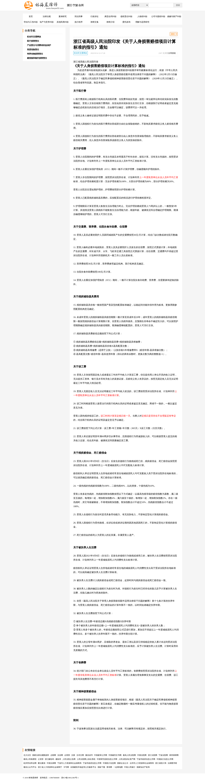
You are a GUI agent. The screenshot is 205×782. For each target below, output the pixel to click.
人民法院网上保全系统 (86, 759)
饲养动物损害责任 (35, 54)
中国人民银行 (129, 767)
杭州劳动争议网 (29, 763)
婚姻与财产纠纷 (174, 16)
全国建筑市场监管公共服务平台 (83, 767)
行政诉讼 (95, 16)
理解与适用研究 (142, 22)
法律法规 (47, 16)
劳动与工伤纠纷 (31, 22)
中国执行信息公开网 (165, 759)
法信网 (60, 755)
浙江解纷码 (49, 759)
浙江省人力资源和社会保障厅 (50, 767)
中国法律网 (51, 763)
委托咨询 (126, 22)
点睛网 (53, 755)
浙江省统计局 (160, 763)
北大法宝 (27, 755)
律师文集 (95, 22)
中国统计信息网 (109, 763)
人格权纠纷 (142, 16)
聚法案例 (41, 763)
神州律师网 (174, 755)
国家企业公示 (122, 763)
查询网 (109, 767)
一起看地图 (118, 767)
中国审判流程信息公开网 (107, 759)
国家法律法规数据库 (40, 755)
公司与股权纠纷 (158, 16)
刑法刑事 (79, 16)
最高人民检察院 (29, 759)
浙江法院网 (152, 755)
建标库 (58, 759)
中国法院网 (141, 755)
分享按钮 (172, 53)
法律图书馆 (172, 763)
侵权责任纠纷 (126, 16)
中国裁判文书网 (114, 755)
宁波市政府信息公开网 (146, 759)
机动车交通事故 (80, 53)
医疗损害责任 (33, 41)
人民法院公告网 (68, 759)
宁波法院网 (163, 755)
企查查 (67, 755)
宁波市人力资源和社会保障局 (69, 763)
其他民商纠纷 (63, 22)
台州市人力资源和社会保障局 (142, 763)
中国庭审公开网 (100, 755)
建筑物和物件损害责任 (37, 58)
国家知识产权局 (143, 767)
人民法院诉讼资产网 (127, 759)
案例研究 (63, 16)
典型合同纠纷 (110, 16)
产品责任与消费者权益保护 (39, 45)
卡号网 (66, 767)
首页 (31, 16)
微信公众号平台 (29, 767)
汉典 (73, 755)
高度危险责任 (33, 49)
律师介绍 (110, 22)
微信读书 (89, 755)
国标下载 (101, 767)
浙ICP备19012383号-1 (70, 778)
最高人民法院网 (129, 755)
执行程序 (79, 22)
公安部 (40, 759)
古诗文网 (80, 755)
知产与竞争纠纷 (47, 22)
